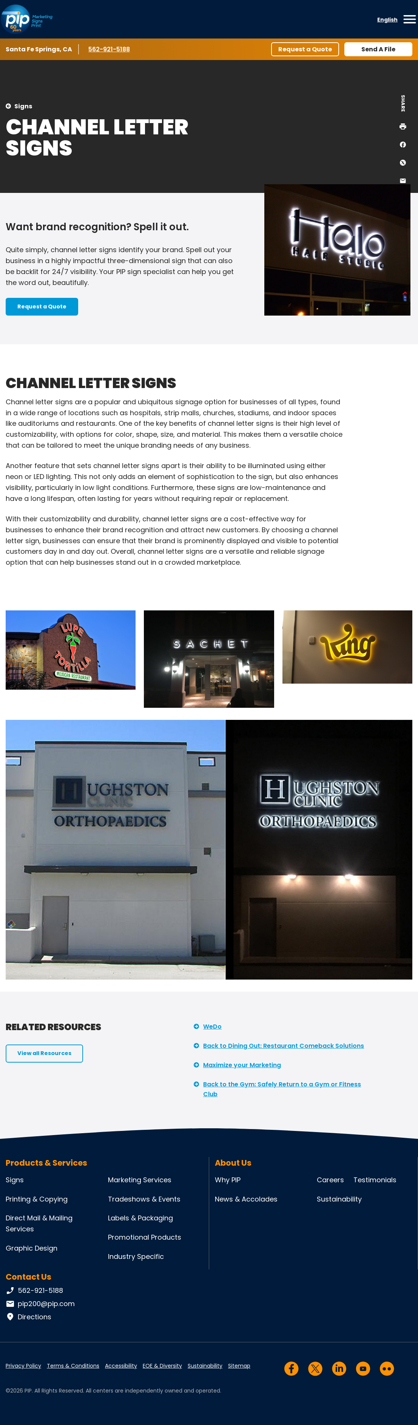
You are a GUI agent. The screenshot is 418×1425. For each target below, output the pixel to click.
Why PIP (228, 1180)
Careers (330, 1180)
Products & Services (46, 1163)
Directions (28, 1317)
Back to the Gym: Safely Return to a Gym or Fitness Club (282, 1089)
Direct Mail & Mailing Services (39, 1223)
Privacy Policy (23, 1366)
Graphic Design (31, 1248)
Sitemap (239, 1366)
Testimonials (374, 1180)
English (387, 19)
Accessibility (121, 1366)
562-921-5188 (110, 49)
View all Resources (44, 1053)
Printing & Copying (37, 1199)
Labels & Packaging (140, 1218)
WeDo (212, 1026)
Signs (23, 106)
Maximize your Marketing (242, 1065)
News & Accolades (246, 1199)
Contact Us (28, 1276)
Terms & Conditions (73, 1366)
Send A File (378, 49)
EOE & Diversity (162, 1366)
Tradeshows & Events (144, 1199)
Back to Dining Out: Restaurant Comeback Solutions (283, 1045)
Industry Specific (136, 1256)
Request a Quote (305, 49)
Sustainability (339, 1199)
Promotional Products (144, 1237)
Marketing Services (139, 1180)
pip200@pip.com (40, 1304)
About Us (233, 1163)
